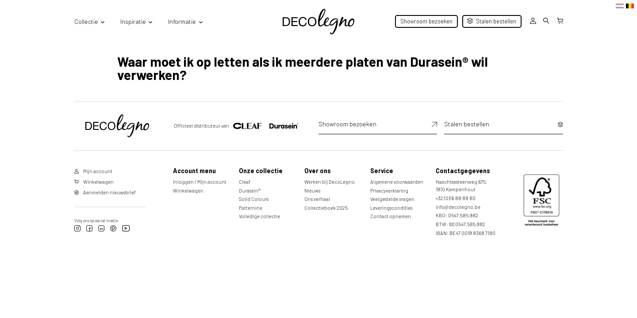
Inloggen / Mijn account (199, 182)
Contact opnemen (390, 216)
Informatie (182, 21)
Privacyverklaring (389, 190)
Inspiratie (133, 21)
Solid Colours (254, 199)
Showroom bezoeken (426, 21)
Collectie (86, 21)
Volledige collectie (259, 216)
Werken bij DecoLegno (329, 182)
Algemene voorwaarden (396, 182)
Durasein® (250, 190)
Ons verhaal (317, 199)
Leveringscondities (391, 208)
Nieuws (312, 190)
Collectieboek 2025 (326, 208)
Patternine (250, 208)
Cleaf (244, 182)
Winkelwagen (188, 190)
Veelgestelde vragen (392, 199)
